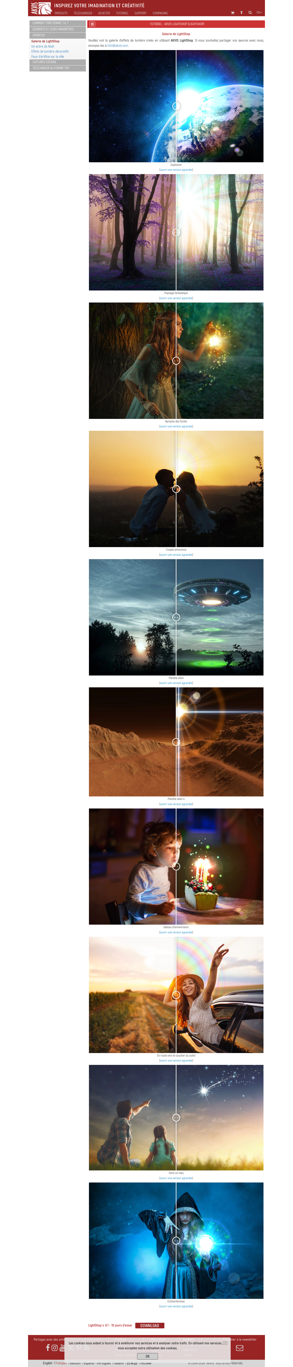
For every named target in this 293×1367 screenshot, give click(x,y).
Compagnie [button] (160, 13)
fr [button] (259, 13)
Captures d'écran (44, 62)
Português (104, 1363)
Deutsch (75, 1363)
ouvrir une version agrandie (176, 170)
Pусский (145, 1363)
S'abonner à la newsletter (239, 1344)
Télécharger (83, 13)
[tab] (58, 23)
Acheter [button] (104, 13)
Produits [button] (61, 13)
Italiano (119, 1363)
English (47, 1363)
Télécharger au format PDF (51, 68)
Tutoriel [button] (122, 13)
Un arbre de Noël (42, 46)
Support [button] (140, 13)
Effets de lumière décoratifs (50, 51)
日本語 (132, 1363)
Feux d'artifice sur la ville (47, 56)
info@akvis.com (117, 45)
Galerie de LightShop (45, 41)
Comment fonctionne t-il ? (50, 23)
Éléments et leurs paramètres (53, 29)
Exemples (39, 35)
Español (89, 1363)
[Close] (225, 1343)
